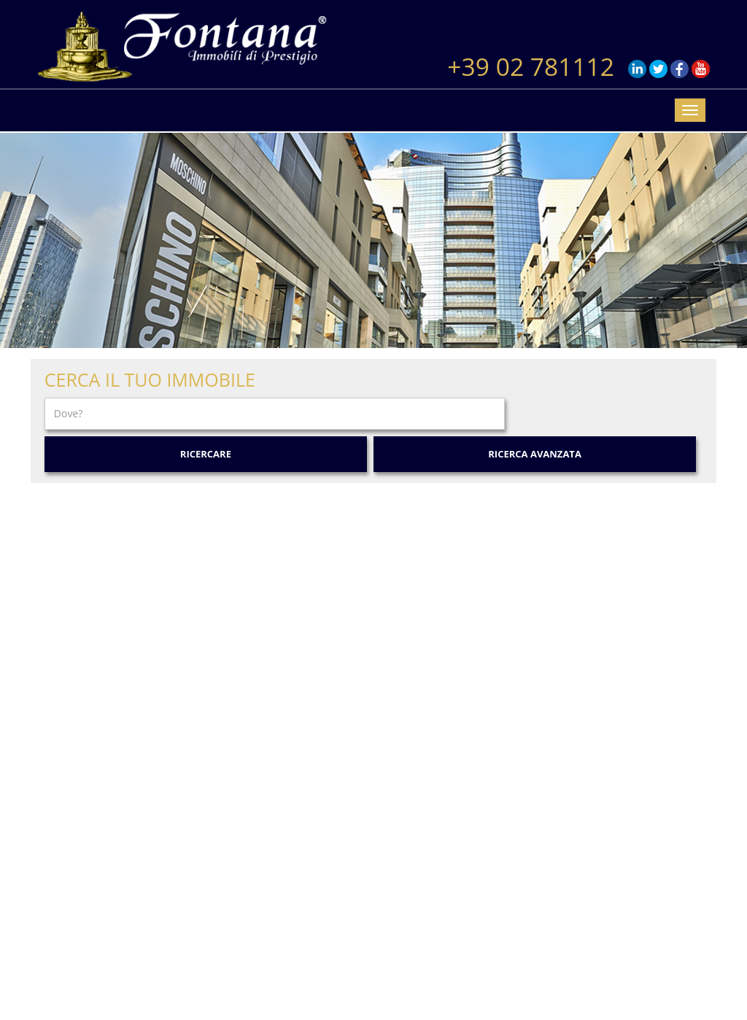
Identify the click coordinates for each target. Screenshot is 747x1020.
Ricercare (205, 453)
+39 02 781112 (530, 66)
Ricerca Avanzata (534, 453)
